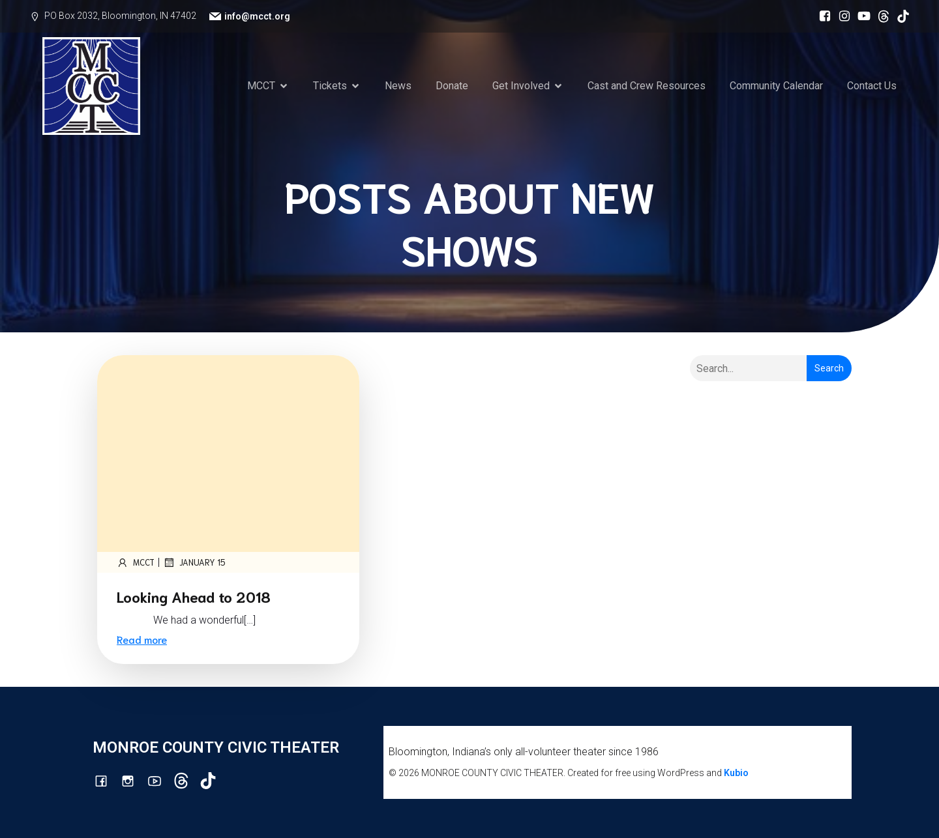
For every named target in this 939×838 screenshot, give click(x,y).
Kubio (736, 773)
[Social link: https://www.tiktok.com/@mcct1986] (900, 16)
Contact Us (872, 85)
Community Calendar (776, 85)
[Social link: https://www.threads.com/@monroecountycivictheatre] (880, 16)
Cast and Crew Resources (647, 85)
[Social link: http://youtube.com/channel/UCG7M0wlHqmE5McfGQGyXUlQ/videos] (861, 16)
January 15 (194, 562)
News (398, 85)
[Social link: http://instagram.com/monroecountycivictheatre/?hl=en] (841, 16)
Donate (452, 85)
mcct (136, 562)
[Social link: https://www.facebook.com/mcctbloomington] (821, 16)
